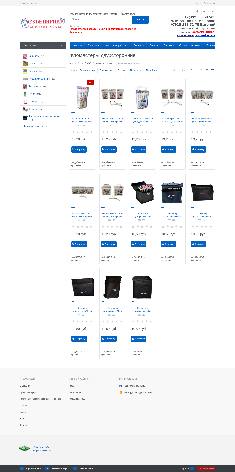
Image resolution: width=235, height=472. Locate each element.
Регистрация (209, 3)
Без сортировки (87, 70)
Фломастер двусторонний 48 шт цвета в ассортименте (142, 216)
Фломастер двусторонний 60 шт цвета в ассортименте (172, 216)
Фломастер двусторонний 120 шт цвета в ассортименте (82, 311)
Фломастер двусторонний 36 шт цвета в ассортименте (142, 311)
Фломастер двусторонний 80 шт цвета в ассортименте (202, 216)
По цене (122, 70)
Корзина (185, 468)
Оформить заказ (205, 468)
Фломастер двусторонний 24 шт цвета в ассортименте (112, 311)
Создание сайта (42, 447)
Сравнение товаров (59, 468)
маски (80, 26)
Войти (198, 3)
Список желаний (85, 468)
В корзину (80, 149)
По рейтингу (152, 70)
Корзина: (206, 11)
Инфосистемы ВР (42, 450)
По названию (106, 70)
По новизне (136, 70)
